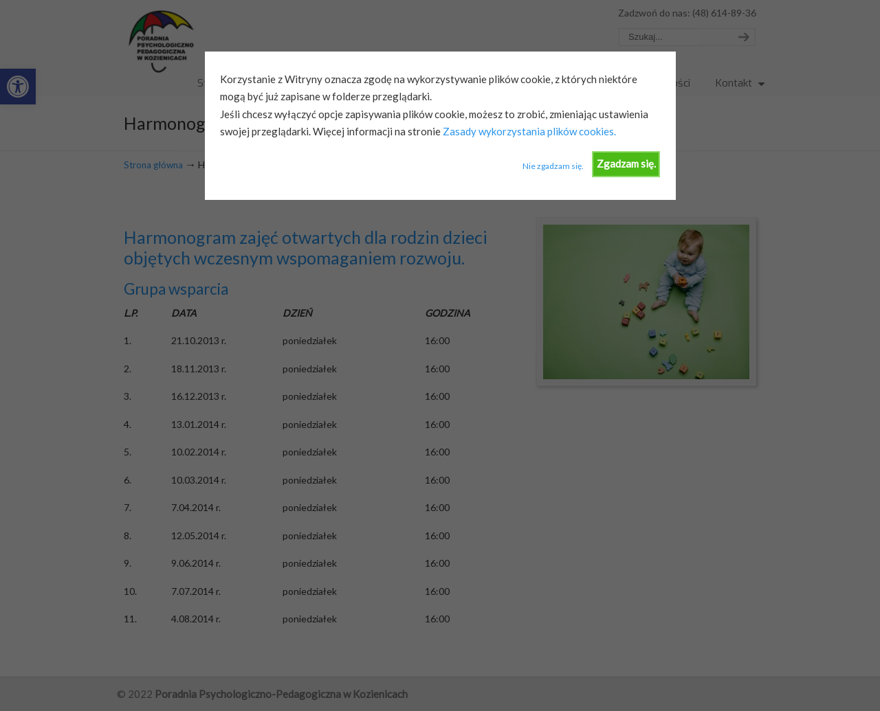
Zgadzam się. (626, 163)
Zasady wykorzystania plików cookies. (528, 131)
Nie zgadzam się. (553, 166)
